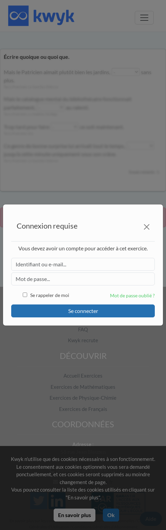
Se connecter (83, 311)
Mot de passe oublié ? (132, 295)
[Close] (146, 226)
